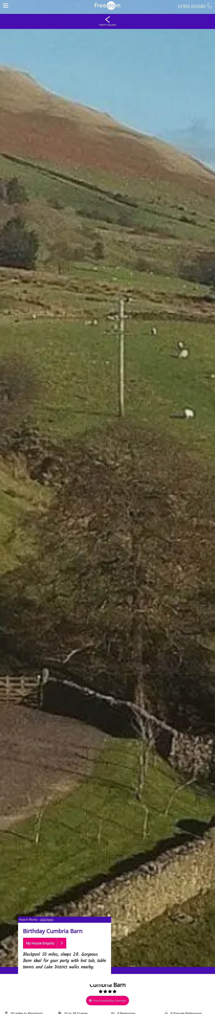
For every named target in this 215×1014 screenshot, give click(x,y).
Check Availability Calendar (107, 1000)
